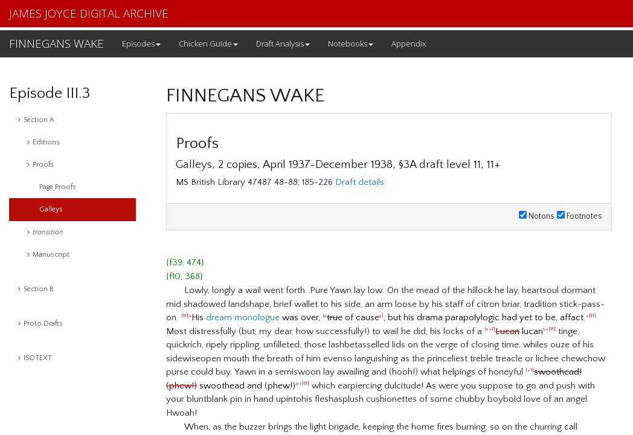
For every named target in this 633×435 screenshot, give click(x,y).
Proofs (40, 165)
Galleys (51, 209)
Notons (536, 216)
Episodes (141, 43)
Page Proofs (57, 187)
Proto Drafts (40, 323)
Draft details (359, 182)
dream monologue (243, 317)
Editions (43, 142)
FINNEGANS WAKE (56, 43)
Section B (36, 289)
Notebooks (350, 43)
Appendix (408, 43)
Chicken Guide (208, 43)
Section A (36, 120)
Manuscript (48, 255)
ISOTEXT (35, 358)
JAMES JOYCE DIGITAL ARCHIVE (89, 13)
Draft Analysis (283, 43)
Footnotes (579, 216)
